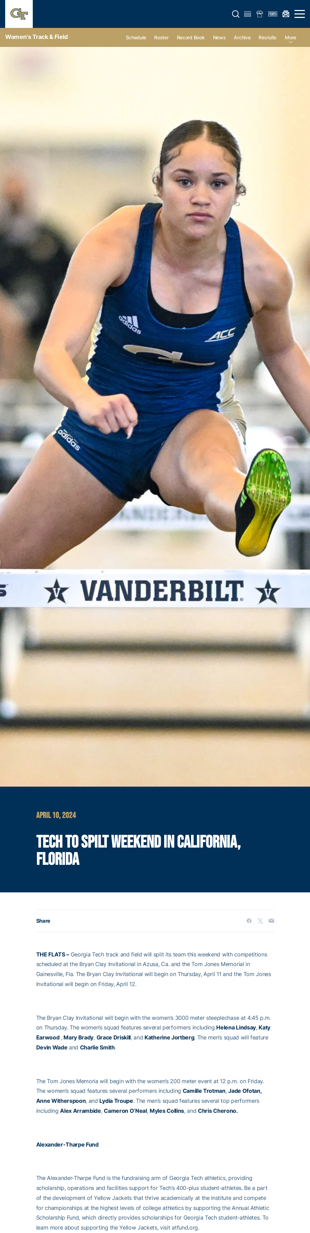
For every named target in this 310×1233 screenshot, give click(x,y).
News (219, 37)
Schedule (136, 37)
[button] (236, 14)
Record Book (191, 37)
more (290, 37)
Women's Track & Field (36, 36)
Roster (161, 37)
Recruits (268, 37)
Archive (242, 37)
